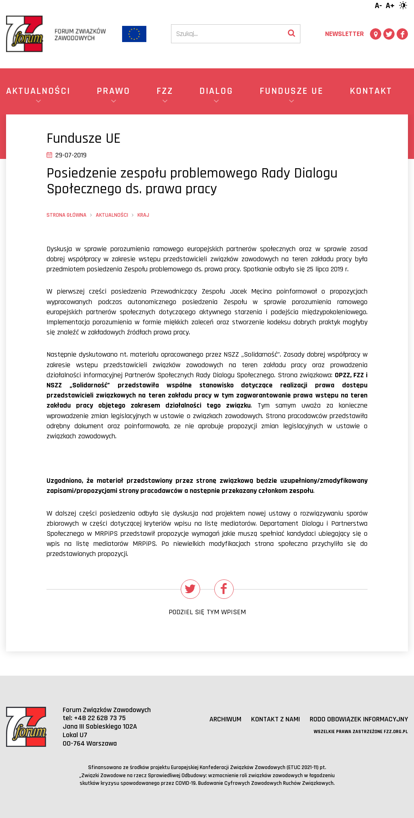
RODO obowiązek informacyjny (359, 719)
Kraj (143, 215)
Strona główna (66, 215)
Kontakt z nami (275, 719)
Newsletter (344, 33)
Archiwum (225, 719)
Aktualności (112, 215)
